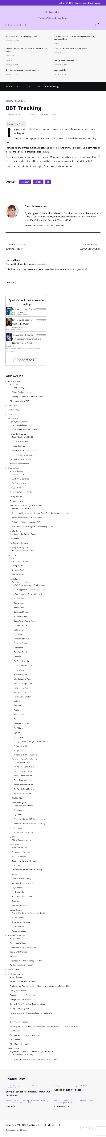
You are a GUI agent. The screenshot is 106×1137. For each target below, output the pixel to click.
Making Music (17, 566)
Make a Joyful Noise (21, 688)
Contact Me (12, 406)
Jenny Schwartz (18, 313)
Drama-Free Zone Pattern (24, 767)
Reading (44, 1101)
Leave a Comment (50, 114)
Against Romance (17, 978)
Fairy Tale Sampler (21, 653)
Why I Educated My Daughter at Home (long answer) (33, 527)
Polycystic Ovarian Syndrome (21, 460)
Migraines (35, 1101)
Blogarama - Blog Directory (18, 1130)
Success (17, 720)
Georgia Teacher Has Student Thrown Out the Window (28, 1094)
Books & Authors (19, 857)
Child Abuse (14, 539)
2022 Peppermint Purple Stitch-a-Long (29, 595)
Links (22, 1086)
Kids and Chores (18, 475)
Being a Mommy (16, 472)
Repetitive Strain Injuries (19, 464)
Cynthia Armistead (13, 114)
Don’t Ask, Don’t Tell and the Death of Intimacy (28, 1004)
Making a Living (18, 388)
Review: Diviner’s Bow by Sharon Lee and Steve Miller (26, 49)
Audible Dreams (18, 918)
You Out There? (29, 247)
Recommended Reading (19, 1022)
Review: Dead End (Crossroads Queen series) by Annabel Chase (74, 37)
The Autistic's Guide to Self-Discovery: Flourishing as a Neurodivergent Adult (26, 339)
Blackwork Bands (20, 617)
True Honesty (15, 1040)
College (57, 1086)
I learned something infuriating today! (70, 48)
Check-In (10, 1107)
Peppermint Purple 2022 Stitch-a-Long (29, 824)
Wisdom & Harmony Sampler (25, 755)
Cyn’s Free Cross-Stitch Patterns (25, 760)
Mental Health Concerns (19, 434)
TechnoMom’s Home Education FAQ (26, 523)
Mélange (17, 702)
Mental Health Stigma (20, 446)
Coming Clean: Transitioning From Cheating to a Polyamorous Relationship (39, 987)
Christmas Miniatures (22, 639)
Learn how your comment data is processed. (65, 269)
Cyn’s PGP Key (13, 410)
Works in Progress (19, 803)
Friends (10, 415)
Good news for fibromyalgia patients (21, 36)
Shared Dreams (16, 910)
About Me (14, 385)
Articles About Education (21, 509)
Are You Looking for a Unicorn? (22, 982)
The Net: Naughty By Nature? (21, 966)
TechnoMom (53, 12)
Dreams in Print (18, 927)
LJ (24, 101)
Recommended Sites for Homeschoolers (27, 518)
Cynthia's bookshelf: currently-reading (26, 303)
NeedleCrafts (15, 579)
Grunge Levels (15, 488)
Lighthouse (18, 815)
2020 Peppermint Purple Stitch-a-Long (29, 586)
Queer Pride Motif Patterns (24, 781)
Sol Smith (11, 346)
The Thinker (18, 729)
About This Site (14, 382)
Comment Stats (62, 1107)
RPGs (8, 1103)
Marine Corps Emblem (22, 697)
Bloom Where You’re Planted (25, 621)
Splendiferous (19, 715)
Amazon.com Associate (21, 852)
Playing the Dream (19, 931)
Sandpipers (18, 711)
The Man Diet (15, 1031)
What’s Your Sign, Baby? (23, 833)
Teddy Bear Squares (22, 724)
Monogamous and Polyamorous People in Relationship (31, 1013)
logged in (22, 264)
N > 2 (12, 1018)
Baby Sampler (19, 608)
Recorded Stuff (17, 571)
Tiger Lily (17, 733)
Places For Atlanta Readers (22, 897)
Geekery (9, 101)
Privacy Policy (13, 970)
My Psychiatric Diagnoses (22, 455)
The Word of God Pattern (24, 790)
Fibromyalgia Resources (21, 425)
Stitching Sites (17, 798)
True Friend (18, 737)
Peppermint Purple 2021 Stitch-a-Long (29, 819)
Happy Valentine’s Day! (64, 60)
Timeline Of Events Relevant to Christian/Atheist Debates (34, 1060)
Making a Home (16, 497)
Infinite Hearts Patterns (23, 776)
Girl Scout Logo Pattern (23, 772)
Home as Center (14, 469)
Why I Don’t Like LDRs (19, 1045)
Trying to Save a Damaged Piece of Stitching (32, 742)
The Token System (19, 484)
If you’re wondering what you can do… (22, 70)
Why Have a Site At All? (19, 401)
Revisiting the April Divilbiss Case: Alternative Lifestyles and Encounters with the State (44, 1027)
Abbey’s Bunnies (20, 599)
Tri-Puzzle (18, 828)
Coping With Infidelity (18, 991)
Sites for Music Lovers (20, 575)
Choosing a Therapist (20, 442)
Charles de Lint (18, 328)
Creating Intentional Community (22, 996)
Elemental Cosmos (21, 644)
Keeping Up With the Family (21, 493)
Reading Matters (16, 845)
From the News (12, 1086)
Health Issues (13, 419)
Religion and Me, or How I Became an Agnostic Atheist (31, 1052)
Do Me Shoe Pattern (22, 763)
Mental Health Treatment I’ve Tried (25, 451)
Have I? (9, 60)
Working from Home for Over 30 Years (27, 397)
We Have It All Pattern (22, 794)
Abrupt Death (15, 939)
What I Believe (13, 1049)
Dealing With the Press (19, 952)
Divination (14, 957)
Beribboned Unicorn (21, 612)
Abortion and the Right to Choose (23, 535)
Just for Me (12, 555)
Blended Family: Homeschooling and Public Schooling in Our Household (40, 514)
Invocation (16, 875)
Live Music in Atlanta (20, 562)
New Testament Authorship (22, 1055)
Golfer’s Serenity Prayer (23, 666)
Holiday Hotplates (21, 675)
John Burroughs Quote (22, 679)
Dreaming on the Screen (21, 922)
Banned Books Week (18, 943)
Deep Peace (18, 810)
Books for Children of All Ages (24, 861)
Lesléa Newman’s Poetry (21, 879)
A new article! (60, 70)
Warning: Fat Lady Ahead (20, 548)
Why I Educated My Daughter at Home (25, 506)
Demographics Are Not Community (24, 1000)
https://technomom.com (40, 225)
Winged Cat (18, 751)
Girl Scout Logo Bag (22, 662)
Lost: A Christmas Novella (24, 309)
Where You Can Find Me (21, 392)
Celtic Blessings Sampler (23, 806)
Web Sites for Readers (20, 906)
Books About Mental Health (22, 437)
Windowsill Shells (20, 746)
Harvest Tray (19, 670)
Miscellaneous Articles (16, 936)
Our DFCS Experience (20, 479)
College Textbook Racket (67, 1090)
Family (8, 1101)
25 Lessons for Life (19, 848)
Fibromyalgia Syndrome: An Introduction (28, 430)
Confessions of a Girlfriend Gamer (23, 948)
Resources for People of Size (23, 551)
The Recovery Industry (19, 543)
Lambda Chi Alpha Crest (23, 684)
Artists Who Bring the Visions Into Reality (28, 913)
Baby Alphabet (19, 604)
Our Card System (16, 502)
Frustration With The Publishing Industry (26, 961)
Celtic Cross (18, 630)
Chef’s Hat (18, 635)
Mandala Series (20, 693)
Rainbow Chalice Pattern (23, 785)
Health (18, 101)
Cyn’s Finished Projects (21, 583)
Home (22, 1101)
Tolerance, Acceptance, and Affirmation (25, 1036)
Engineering (18, 648)
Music (12, 558)
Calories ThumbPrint (22, 626)
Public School (36, 1086)
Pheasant (17, 706)
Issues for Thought (15, 531)
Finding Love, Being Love (19, 1009)
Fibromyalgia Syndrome (19, 422)
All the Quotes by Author (22, 840)
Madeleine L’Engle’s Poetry (22, 884)
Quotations (14, 837)
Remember (16, 901)
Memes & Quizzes (88, 1101)
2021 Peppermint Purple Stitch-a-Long (29, 590)
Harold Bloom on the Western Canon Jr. (27, 870)
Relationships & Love (16, 975)
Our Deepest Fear (19, 892)
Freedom (17, 657)
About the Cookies (76, 247)
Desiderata (16, 866)
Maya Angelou (17, 888)
